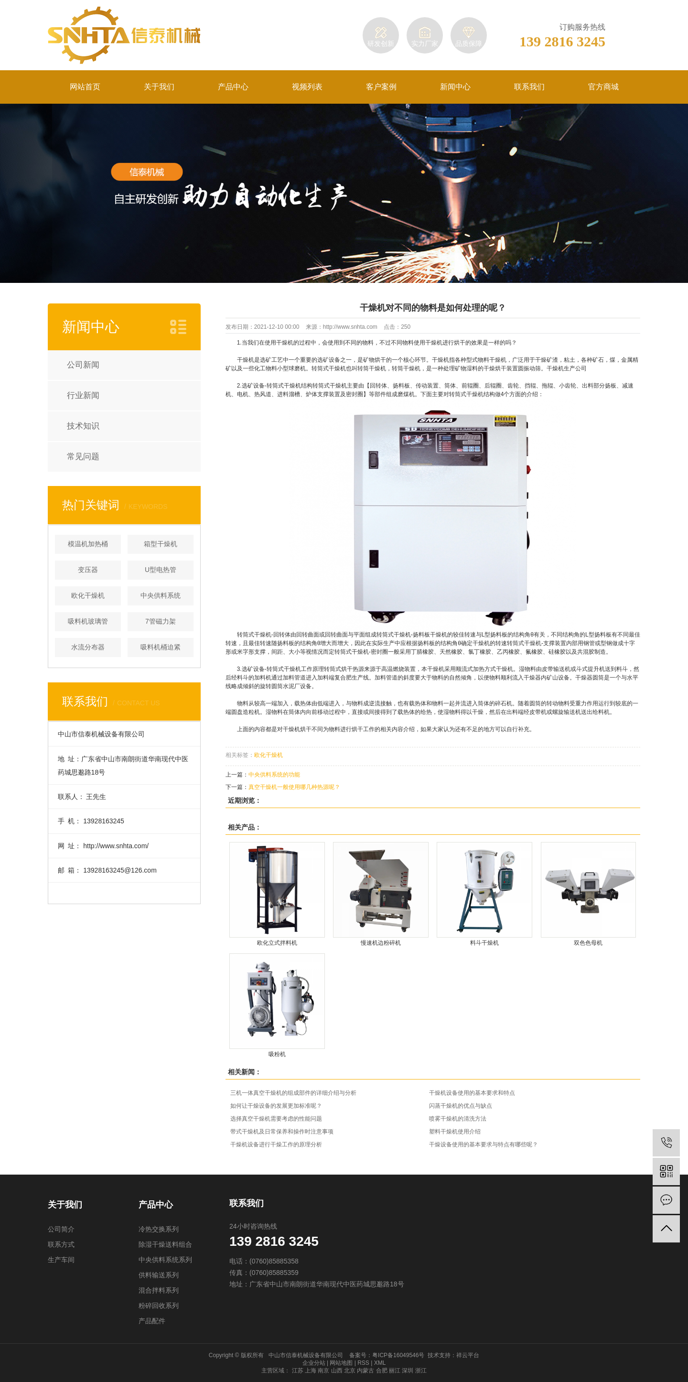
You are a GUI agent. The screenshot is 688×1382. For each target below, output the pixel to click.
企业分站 (313, 1363)
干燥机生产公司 (567, 368)
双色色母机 (588, 943)
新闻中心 (455, 87)
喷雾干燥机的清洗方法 (457, 1118)
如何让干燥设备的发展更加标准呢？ (276, 1105)
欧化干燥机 (88, 595)
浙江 (421, 1370)
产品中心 (233, 87)
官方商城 (603, 87)
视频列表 (307, 87)
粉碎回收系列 (159, 1305)
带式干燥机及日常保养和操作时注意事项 (281, 1131)
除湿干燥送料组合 (165, 1244)
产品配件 (152, 1321)
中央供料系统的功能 (274, 774)
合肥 (381, 1370)
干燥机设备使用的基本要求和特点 (472, 1093)
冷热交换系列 (159, 1229)
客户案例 (381, 87)
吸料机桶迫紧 (160, 647)
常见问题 (83, 456)
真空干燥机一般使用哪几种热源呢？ (294, 787)
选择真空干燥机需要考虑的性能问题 (276, 1118)
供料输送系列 (159, 1275)
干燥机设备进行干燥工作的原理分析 (276, 1144)
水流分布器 (88, 647)
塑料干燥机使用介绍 (455, 1131)
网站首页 (85, 87)
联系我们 (529, 87)
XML (380, 1363)
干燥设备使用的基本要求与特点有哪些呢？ (483, 1144)
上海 (310, 1370)
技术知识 (83, 426)
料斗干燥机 (484, 943)
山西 (337, 1370)
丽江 (394, 1370)
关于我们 (159, 87)
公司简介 (61, 1229)
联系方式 (61, 1244)
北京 (349, 1370)
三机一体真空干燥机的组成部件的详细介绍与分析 (293, 1093)
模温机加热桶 (88, 544)
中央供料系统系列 (165, 1259)
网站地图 (341, 1363)
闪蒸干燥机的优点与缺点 (460, 1105)
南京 (323, 1370)
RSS (363, 1363)
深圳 (407, 1370)
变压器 (88, 569)
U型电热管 (160, 569)
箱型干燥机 (160, 544)
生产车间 (61, 1259)
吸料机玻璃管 (88, 621)
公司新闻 (83, 364)
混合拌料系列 (159, 1290)
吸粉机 (277, 1054)
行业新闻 (83, 395)
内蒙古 (365, 1370)
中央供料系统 (160, 595)
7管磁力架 (160, 621)
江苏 (297, 1370)
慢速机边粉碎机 (381, 943)
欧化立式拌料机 (277, 943)
